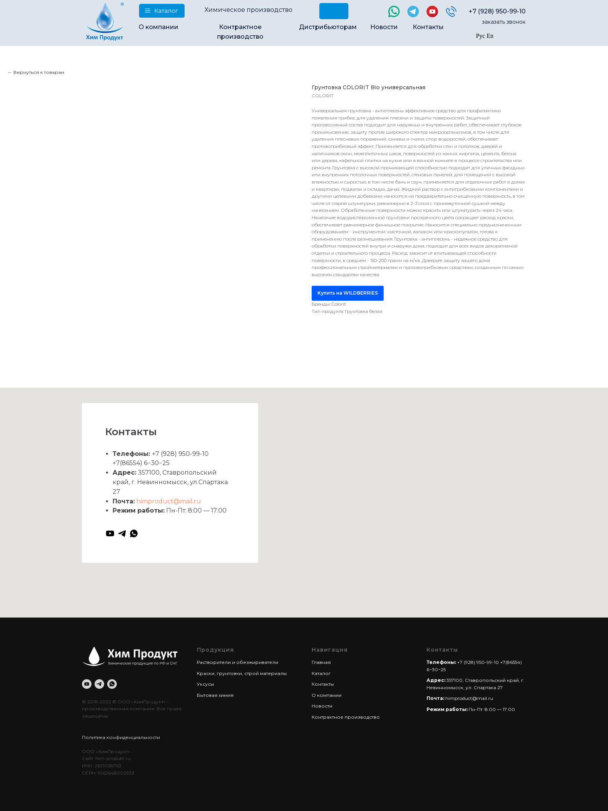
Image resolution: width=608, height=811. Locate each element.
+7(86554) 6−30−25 (141, 463)
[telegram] (122, 533)
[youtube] (110, 533)
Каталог (321, 673)
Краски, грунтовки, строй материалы (242, 673)
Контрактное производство (346, 717)
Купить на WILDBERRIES (347, 293)
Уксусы (205, 684)
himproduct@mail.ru (168, 501)
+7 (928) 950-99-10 (497, 11)
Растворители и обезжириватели (237, 662)
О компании (158, 27)
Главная (321, 662)
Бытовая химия (215, 695)
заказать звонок (504, 21)
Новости (384, 27)
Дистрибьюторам (328, 27)
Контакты (428, 27)
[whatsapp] (134, 533)
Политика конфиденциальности (121, 737)
